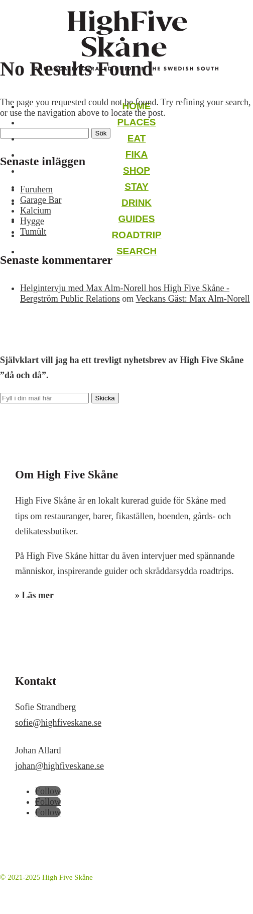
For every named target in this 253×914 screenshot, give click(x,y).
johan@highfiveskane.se (59, 766)
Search (136, 251)
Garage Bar (40, 200)
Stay (136, 186)
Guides (136, 219)
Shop (136, 170)
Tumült (33, 232)
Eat (137, 138)
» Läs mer (34, 595)
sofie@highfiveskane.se (58, 723)
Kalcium (35, 210)
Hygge (32, 221)
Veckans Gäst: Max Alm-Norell (192, 299)
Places (136, 122)
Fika (136, 154)
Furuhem (36, 189)
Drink (136, 202)
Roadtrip (136, 235)
